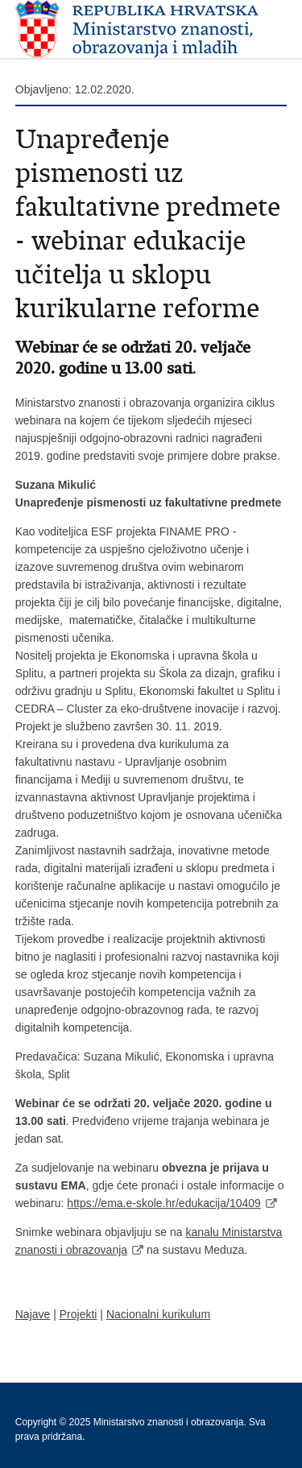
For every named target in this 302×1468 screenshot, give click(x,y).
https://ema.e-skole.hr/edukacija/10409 (163, 1203)
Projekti (78, 1314)
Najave (33, 1314)
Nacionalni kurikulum (158, 1314)
